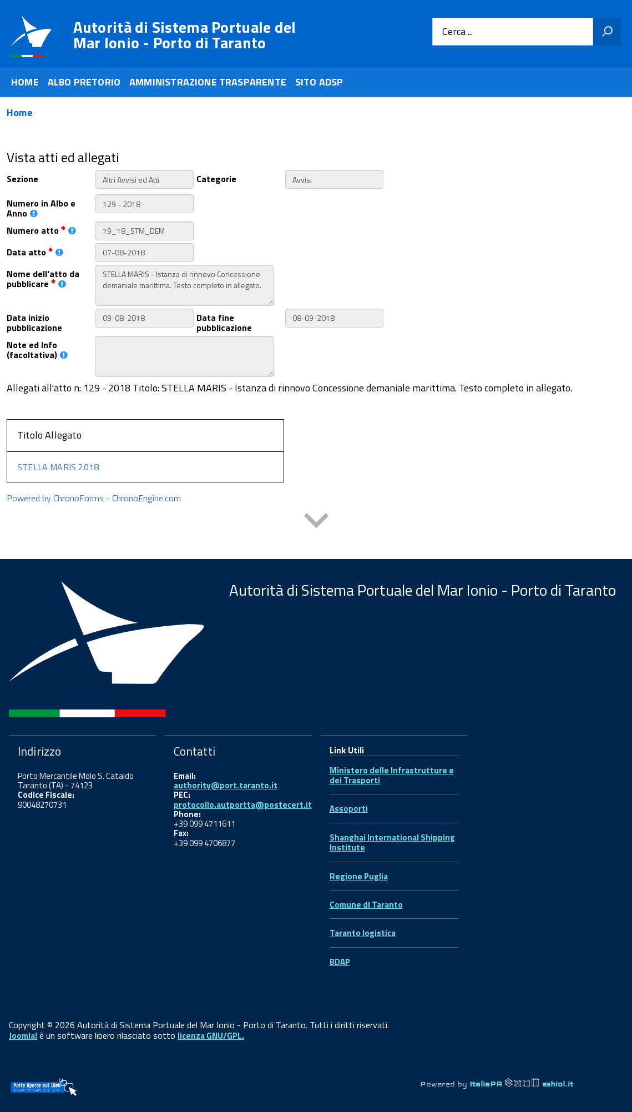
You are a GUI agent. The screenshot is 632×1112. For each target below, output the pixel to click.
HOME (25, 81)
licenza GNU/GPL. (211, 1035)
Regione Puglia (359, 876)
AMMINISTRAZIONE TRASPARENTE (207, 81)
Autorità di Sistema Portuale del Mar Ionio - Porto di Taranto (184, 35)
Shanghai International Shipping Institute (392, 842)
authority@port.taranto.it (225, 785)
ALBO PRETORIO (84, 81)
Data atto (35, 251)
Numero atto (41, 229)
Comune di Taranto (366, 904)
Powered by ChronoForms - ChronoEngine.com (94, 498)
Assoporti (349, 808)
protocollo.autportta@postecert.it (243, 804)
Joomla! (23, 1035)
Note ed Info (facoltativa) (37, 349)
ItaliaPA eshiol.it (521, 1084)
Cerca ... (457, 32)
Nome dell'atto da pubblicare (43, 278)
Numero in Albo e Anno (41, 208)
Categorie (216, 178)
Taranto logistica (363, 933)
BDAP (340, 961)
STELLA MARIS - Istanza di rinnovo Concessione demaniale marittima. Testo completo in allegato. (184, 285)
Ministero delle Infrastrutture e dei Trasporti (392, 775)
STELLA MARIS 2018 (58, 467)
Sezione (22, 178)
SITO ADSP (319, 81)
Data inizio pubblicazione (34, 322)
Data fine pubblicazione (224, 322)
